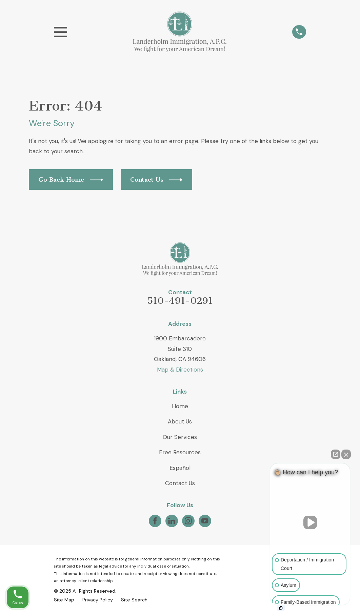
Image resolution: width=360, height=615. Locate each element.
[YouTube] (204, 520)
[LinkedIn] (171, 520)
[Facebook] (155, 520)
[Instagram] (188, 520)
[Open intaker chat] (281, 608)
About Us (180, 421)
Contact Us (180, 483)
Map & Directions (180, 369)
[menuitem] (64, 600)
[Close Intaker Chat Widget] (346, 454)
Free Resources (180, 452)
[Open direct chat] (335, 454)
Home (180, 406)
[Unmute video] (310, 522)
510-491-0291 (180, 300)
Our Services (180, 437)
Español (180, 468)
